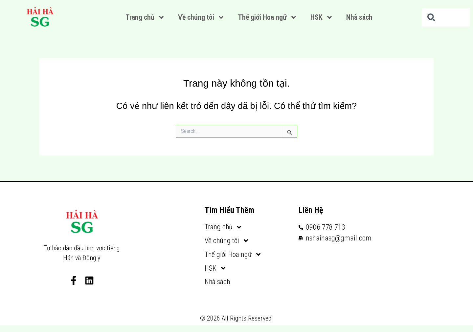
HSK (321, 17)
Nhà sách (359, 17)
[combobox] (446, 17)
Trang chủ (145, 17)
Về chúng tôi (201, 17)
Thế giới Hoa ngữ (267, 17)
